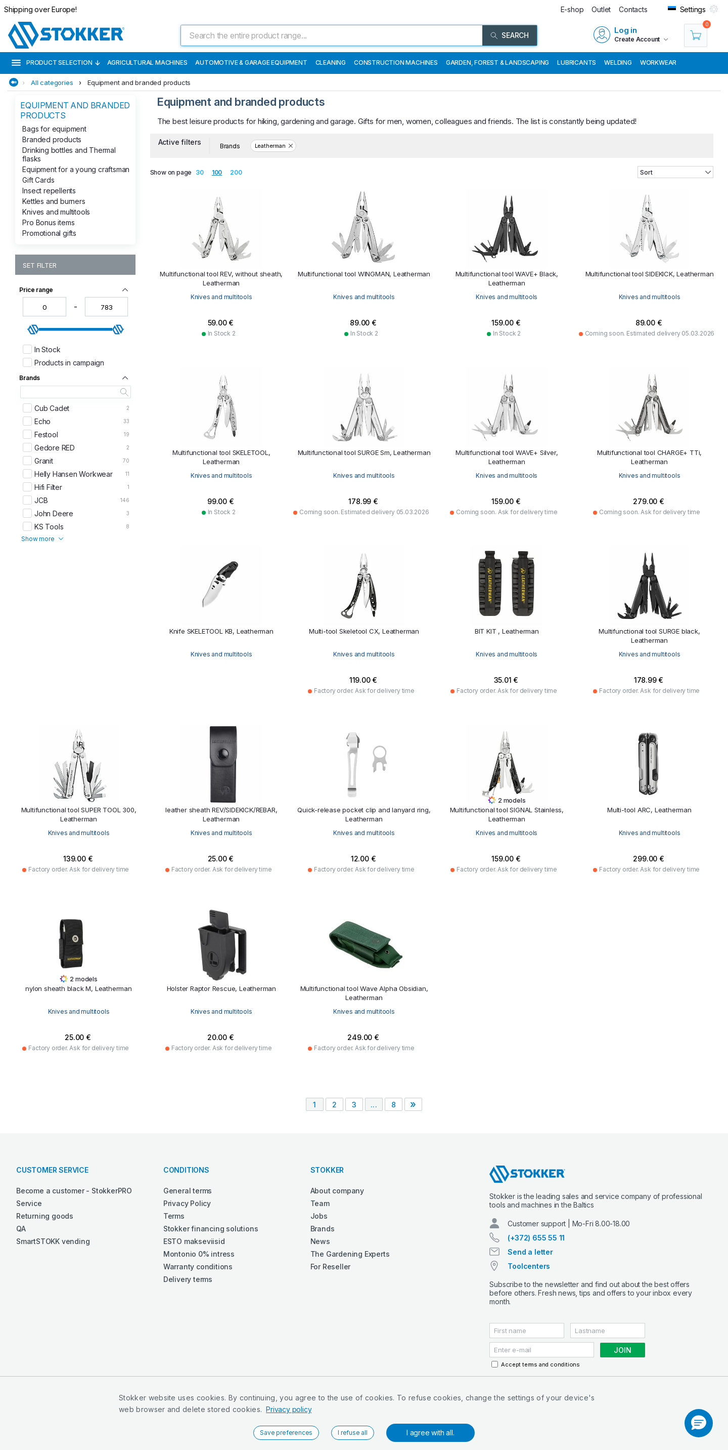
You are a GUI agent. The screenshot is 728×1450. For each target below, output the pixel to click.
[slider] (33, 329)
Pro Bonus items (48, 222)
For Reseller (330, 1266)
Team (320, 1203)
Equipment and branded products (139, 82)
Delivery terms (187, 1279)
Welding (618, 62)
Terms (174, 1216)
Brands (322, 1228)
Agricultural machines (147, 62)
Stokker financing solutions (210, 1228)
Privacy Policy (187, 1203)
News (320, 1241)
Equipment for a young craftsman (75, 169)
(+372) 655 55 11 (536, 1237)
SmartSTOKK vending (52, 1241)
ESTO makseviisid (194, 1241)
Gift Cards (38, 180)
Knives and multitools (56, 212)
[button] (699, 1423)
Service (29, 1203)
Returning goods (44, 1216)
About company (337, 1190)
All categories (52, 82)
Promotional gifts (49, 233)
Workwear (658, 62)
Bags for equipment (54, 129)
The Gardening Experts (350, 1254)
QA (21, 1228)
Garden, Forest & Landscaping (497, 62)
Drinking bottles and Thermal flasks (68, 154)
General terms (187, 1190)
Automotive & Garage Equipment (251, 62)
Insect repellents (49, 190)
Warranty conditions (198, 1266)
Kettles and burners (53, 201)
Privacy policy (288, 1409)
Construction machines (396, 62)
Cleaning (330, 62)
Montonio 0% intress (199, 1254)
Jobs (319, 1216)
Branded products (51, 139)
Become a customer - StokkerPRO (74, 1190)
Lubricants (576, 62)
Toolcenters (529, 1266)
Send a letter (530, 1252)
